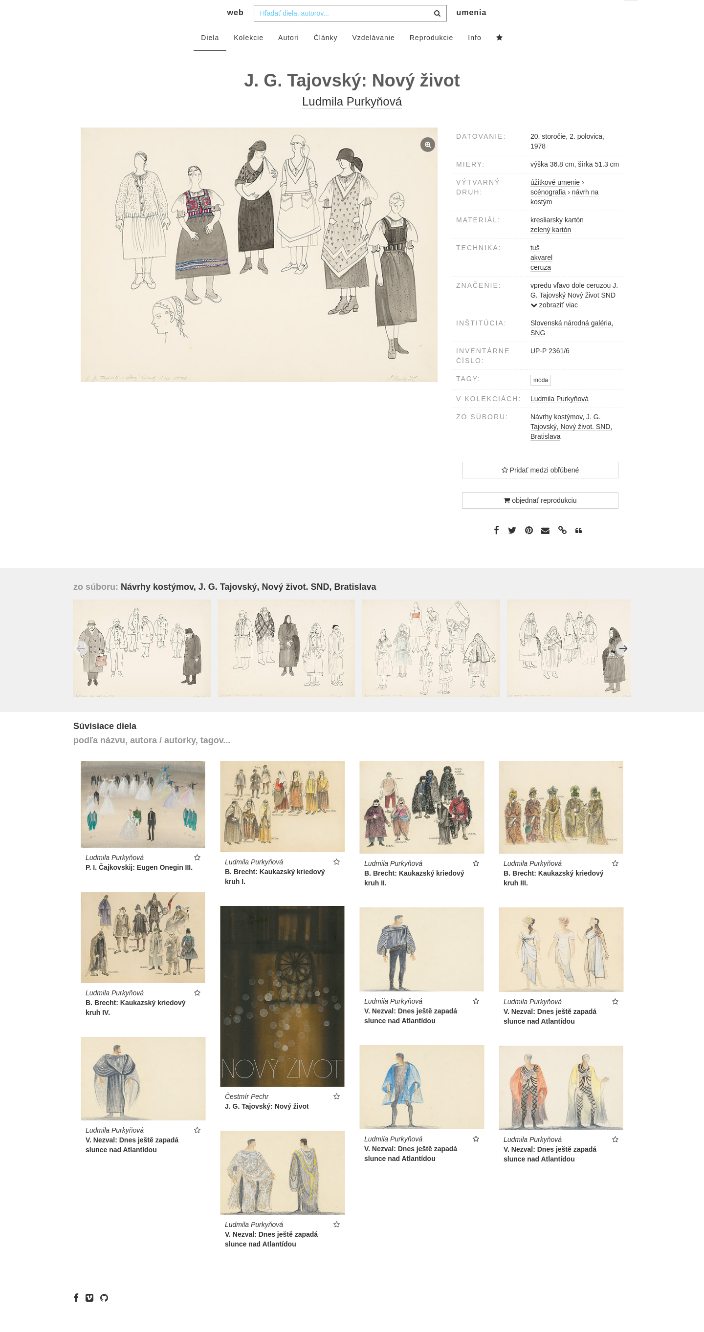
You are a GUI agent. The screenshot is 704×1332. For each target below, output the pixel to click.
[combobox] (350, 32)
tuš (535, 267)
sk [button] (631, 15)
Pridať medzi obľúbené (540, 490)
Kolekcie (249, 57)
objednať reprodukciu (540, 520)
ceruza (540, 287)
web (235, 32)
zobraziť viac (554, 324)
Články (326, 57)
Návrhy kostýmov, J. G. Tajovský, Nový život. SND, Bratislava (571, 446)
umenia (471, 32)
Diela (210, 57)
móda (540, 399)
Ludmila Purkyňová (559, 418)
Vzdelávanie (373, 57)
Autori (288, 57)
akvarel (541, 277)
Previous (80, 668)
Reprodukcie (432, 57)
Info (474, 57)
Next (623, 668)
